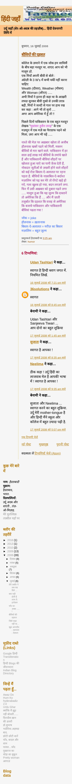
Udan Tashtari (41, 262)
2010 (10, 547)
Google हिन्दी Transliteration (10, 656)
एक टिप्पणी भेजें (30, 437)
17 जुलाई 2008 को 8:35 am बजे (48, 357)
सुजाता (34, 342)
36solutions (39, 289)
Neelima (36, 364)
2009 (10, 551)
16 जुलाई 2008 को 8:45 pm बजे (48, 304)
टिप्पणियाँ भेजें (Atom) (48, 453)
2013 (10, 543)
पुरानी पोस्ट (62, 444)
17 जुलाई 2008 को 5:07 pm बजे (48, 429)
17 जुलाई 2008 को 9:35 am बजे (48, 389)
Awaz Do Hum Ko (8, 696)
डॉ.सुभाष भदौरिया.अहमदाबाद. (11, 729)
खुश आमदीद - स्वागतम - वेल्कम (14, 630)
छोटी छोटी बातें (10, 736)
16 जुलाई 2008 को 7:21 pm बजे (48, 282)
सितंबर (13, 573)
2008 (10, 555)
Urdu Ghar (9, 707)
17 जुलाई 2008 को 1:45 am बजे (48, 335)
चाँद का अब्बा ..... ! (14, 608)
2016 (10, 540)
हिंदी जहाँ (10, 19)
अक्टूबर (13, 566)
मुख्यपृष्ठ (43, 444)
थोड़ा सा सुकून (10, 754)
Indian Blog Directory (9, 672)
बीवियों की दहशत (33, 54)
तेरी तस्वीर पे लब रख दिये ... (13, 587)
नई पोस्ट (26, 444)
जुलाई (12, 581)
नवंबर (12, 562)
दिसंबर (13, 559)
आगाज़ (6, 761)
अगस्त (13, 577)
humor (31, 241)
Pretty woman (11, 757)
